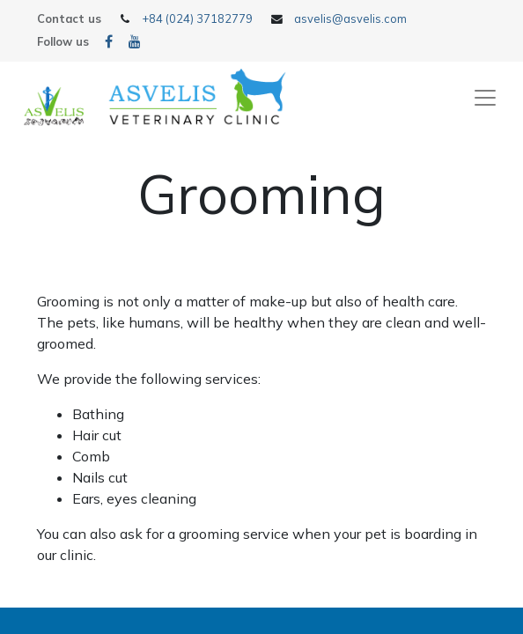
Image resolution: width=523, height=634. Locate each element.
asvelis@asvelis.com (350, 18)
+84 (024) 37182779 (197, 18)
